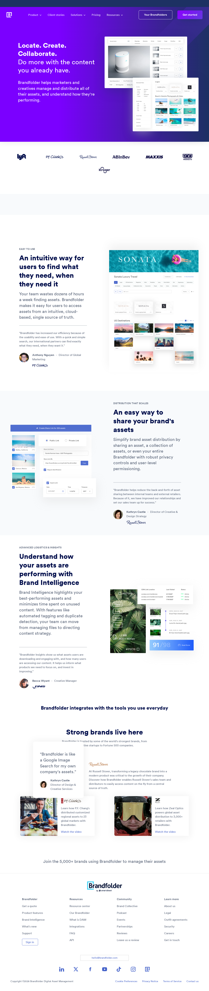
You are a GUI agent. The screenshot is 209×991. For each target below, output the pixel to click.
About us (169, 906)
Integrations (77, 926)
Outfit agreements (175, 919)
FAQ (72, 933)
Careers (169, 933)
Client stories (56, 15)
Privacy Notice (150, 981)
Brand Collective (127, 906)
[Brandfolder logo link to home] (9, 15)
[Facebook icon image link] (90, 969)
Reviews (122, 933)
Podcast (122, 913)
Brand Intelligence (33, 919)
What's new (29, 926)
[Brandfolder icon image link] (147, 969)
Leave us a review (128, 940)
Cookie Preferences (126, 981)
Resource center (79, 906)
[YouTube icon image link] (104, 969)
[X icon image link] (76, 969)
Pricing (96, 15)
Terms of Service (172, 981)
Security (169, 926)
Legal (167, 913)
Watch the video (71, 831)
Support (27, 933)
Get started (190, 15)
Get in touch (172, 940)
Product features (32, 913)
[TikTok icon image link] (119, 969)
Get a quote (29, 906)
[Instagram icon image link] (133, 969)
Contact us (192, 981)
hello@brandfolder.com (105, 957)
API (71, 940)
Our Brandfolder (79, 913)
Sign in (30, 942)
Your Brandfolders (155, 15)
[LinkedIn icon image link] (61, 969)
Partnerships (125, 926)
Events (121, 919)
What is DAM (77, 919)
